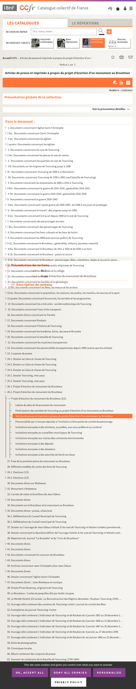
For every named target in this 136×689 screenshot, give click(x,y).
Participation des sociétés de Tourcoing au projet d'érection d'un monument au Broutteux (64, 410)
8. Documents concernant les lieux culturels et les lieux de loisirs (42, 232)
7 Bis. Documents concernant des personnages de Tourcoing (40, 226)
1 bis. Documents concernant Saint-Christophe (33, 133)
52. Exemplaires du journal (31, 609)
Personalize (109, 672)
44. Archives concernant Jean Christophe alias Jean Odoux (39, 565)
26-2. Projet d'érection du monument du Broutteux (34, 392)
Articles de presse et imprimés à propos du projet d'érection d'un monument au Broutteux (64, 416)
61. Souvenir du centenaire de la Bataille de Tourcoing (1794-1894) (43, 659)
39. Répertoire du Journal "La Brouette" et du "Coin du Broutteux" (43, 538)
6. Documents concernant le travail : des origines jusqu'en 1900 (42, 210)
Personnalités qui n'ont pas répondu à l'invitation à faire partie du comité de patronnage (63, 421)
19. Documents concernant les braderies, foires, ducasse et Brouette (44, 331)
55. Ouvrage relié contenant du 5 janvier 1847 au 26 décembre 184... (65, 626)
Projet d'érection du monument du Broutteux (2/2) (38, 398)
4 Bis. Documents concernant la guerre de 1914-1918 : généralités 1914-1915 (48, 188)
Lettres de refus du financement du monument (40, 405)
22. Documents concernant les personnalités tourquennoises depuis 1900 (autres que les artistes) (59, 348)
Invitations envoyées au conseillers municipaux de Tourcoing (48, 432)
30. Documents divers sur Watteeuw (26, 483)
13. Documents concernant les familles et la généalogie (37, 282)
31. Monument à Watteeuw (21, 488)
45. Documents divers (18, 571)
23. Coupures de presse (19, 353)
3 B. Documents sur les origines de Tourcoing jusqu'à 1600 (39, 166)
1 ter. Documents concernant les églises (29, 138)
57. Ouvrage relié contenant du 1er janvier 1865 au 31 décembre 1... (65, 637)
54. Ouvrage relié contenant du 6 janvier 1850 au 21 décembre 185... (65, 620)
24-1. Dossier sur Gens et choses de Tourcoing (31, 359)
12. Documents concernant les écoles (27, 276)
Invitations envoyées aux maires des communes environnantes (49, 438)
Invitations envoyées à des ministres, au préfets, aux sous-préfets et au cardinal (58, 427)
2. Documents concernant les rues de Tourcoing (33, 149)
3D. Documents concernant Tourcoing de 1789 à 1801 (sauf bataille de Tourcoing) (51, 177)
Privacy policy (68, 682)
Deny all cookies (70, 672)
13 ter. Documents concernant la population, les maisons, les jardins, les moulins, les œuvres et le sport (63, 293)
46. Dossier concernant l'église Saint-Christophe (33, 576)
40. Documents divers (18, 543)
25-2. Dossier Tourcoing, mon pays (26, 381)
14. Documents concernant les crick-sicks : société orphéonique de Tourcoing (49, 304)
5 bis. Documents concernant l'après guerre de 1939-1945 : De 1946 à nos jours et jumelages (57, 204)
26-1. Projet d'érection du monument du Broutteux (34, 386)
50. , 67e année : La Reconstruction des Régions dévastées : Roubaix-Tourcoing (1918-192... (65, 598)
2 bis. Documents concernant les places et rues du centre (38, 155)
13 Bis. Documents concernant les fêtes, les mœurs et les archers (42, 287)
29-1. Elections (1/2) (18, 472)
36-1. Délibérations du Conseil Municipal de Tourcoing (36, 516)
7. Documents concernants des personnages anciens (35, 221)
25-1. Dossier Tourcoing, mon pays (26, 375)
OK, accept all (30, 672)
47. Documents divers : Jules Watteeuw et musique (34, 582)
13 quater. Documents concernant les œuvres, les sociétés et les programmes (49, 298)
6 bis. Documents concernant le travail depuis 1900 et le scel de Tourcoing (47, 215)
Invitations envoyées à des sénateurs (35, 449)
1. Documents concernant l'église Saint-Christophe (35, 127)
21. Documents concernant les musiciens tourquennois (37, 342)
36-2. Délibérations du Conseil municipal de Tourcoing (36, 521)
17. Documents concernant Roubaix (26, 320)
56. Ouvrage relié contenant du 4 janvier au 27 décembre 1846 (62, 631)
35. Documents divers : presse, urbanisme (29, 510)
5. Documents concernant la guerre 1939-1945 (32, 199)
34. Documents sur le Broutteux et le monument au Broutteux (40, 505)
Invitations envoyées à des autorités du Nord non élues (45, 454)
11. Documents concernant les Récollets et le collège (35, 271)
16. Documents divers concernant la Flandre (31, 315)
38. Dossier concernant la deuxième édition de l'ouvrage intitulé (64, 532)
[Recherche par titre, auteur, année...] (64, 31)
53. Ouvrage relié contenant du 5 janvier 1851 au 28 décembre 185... (65, 615)
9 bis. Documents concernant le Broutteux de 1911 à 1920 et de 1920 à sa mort (49, 248)
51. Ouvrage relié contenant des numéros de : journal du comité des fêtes (56, 604)
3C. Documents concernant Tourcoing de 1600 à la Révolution (40, 171)
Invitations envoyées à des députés (34, 443)
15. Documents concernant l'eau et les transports (34, 309)
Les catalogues (23, 23)
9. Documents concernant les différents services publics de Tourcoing (45, 237)
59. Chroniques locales (19, 648)
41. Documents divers (18, 549)
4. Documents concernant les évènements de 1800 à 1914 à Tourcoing (45, 182)
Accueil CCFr (10, 58)
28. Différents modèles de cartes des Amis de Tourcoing (37, 466)
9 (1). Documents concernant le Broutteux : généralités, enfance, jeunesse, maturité (52, 243)
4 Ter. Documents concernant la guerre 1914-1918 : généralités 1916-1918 (46, 193)
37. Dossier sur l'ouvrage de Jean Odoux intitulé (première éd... (64, 527)
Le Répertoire (85, 23)
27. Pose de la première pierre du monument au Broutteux (38, 461)
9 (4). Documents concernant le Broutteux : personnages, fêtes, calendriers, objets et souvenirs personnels (63, 260)
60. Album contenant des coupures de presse (31, 653)
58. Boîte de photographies (22, 642)
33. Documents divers (18, 499)
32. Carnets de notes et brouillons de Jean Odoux (33, 494)
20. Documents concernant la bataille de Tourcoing (35, 337)
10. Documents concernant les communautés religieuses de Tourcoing (45, 265)
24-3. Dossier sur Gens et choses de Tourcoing (31, 370)
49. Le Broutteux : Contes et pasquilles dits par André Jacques (40, 593)
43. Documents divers (18, 560)
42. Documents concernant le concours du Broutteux (35, 554)
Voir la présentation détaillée (108, 109)
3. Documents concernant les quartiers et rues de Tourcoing (40, 160)
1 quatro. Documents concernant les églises (31, 144)
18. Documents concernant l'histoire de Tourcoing (34, 326)
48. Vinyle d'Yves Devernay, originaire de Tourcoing (35, 587)
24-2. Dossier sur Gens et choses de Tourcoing (31, 364)
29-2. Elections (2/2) (18, 477)
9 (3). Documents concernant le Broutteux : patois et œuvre (39, 254)
